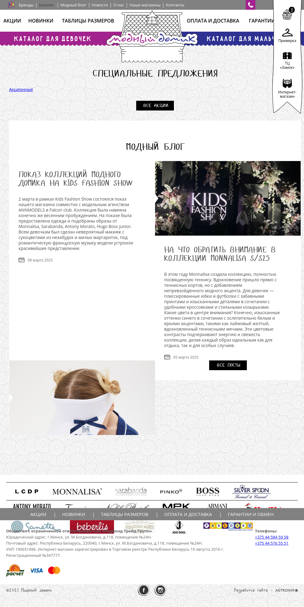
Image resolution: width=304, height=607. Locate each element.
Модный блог (73, 5)
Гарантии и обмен (251, 514)
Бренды (26, 5)
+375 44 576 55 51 (271, 543)
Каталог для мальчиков (251, 38)
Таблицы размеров (88, 20)
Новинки (41, 20)
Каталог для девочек (53, 38)
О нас (118, 5)
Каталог (46, 5)
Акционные (21, 89)
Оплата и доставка (213, 20)
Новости (100, 5)
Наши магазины (145, 5)
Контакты (175, 5)
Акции (12, 20)
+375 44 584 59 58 (271, 537)
